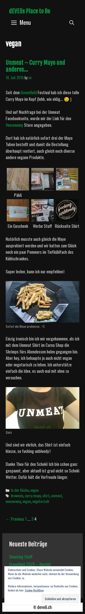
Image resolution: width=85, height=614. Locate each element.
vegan (34, 490)
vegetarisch (40, 501)
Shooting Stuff (20, 556)
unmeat (56, 495)
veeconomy (13, 501)
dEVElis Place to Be (29, 11)
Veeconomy (14, 125)
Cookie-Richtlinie (34, 590)
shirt (45, 495)
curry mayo (33, 495)
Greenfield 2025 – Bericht (30, 564)
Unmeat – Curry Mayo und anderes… (35, 66)
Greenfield (29, 92)
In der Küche (20, 490)
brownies (17, 495)
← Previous (15, 518)
